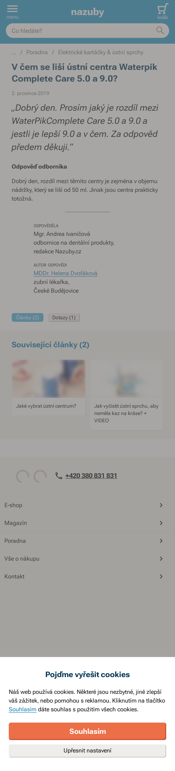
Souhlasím (23, 709)
